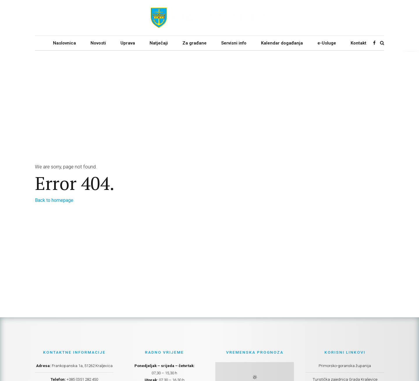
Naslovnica (64, 43)
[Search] (382, 43)
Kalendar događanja (282, 43)
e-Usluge (326, 43)
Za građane (194, 43)
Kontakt (358, 43)
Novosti (98, 43)
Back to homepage (54, 200)
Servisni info (233, 43)
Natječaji (159, 43)
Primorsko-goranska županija (345, 365)
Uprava (127, 43)
